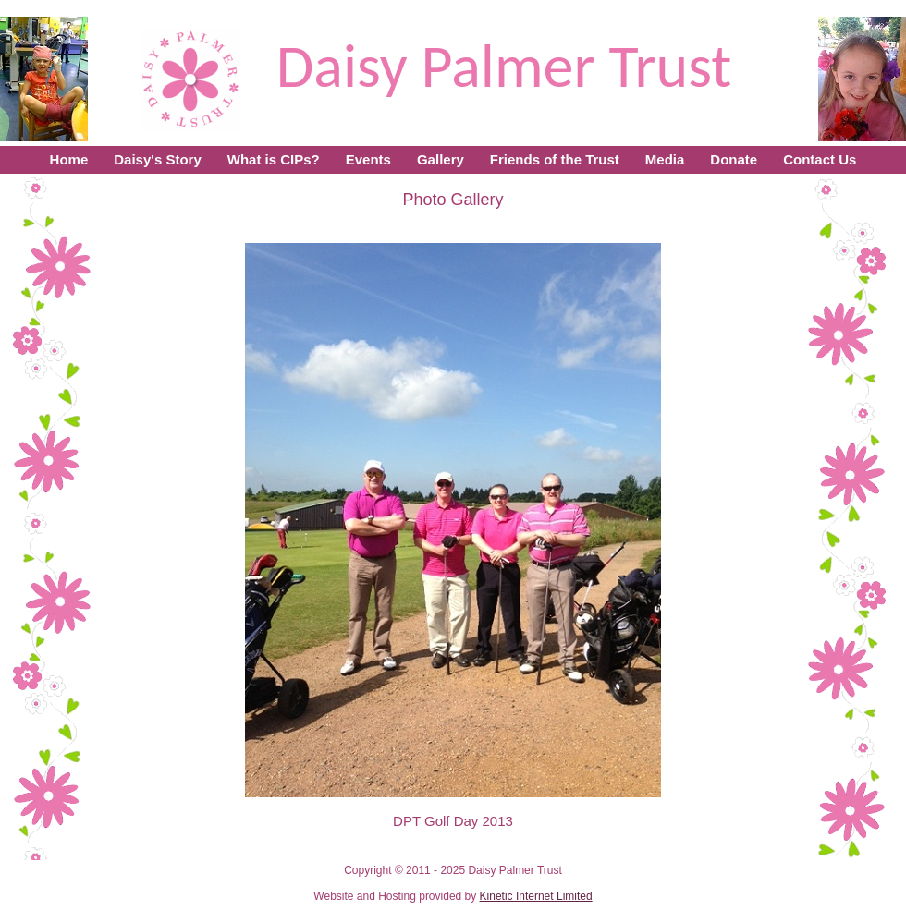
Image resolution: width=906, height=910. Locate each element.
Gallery (440, 159)
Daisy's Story (157, 159)
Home (69, 159)
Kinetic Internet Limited (536, 896)
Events (368, 159)
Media (665, 159)
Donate (733, 159)
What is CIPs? (273, 159)
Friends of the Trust (554, 159)
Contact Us (819, 159)
